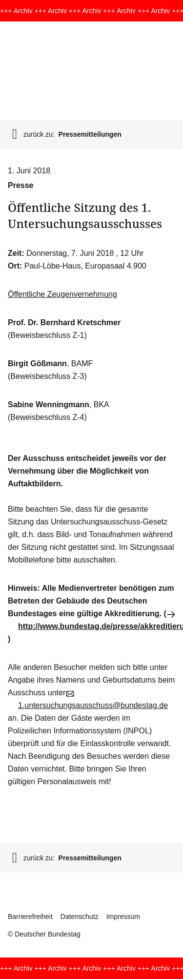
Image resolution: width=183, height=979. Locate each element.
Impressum (123, 916)
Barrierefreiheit (30, 916)
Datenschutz (80, 916)
